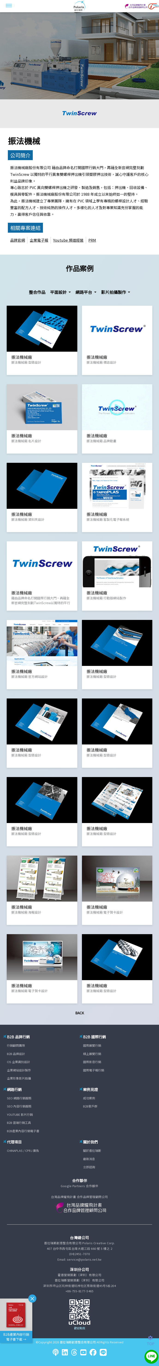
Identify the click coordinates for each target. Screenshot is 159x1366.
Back (79, 1012)
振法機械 (24, 140)
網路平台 (84, 292)
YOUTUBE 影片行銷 (20, 1114)
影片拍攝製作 (114, 292)
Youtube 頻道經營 (68, 240)
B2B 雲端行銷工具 (19, 1122)
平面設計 (59, 292)
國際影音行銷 (92, 1062)
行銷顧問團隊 (16, 1045)
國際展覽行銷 (92, 1045)
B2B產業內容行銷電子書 (23, 1131)
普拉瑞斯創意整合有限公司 (78, 1342)
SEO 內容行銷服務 (19, 1106)
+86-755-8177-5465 (80, 1291)
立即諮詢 (89, 1167)
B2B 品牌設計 (16, 1054)
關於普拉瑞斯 (92, 1150)
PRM (92, 240)
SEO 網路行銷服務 (19, 1098)
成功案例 (89, 1098)
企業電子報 (39, 240)
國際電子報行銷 (93, 1070)
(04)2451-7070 (79, 1254)
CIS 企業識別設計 (18, 1062)
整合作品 (37, 292)
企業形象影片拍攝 (19, 1078)
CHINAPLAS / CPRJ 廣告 (23, 1150)
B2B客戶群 (90, 1106)
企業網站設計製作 (19, 1070)
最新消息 (89, 1159)
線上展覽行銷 (92, 1054)
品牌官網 (17, 240)
